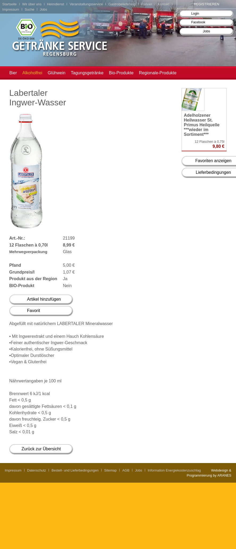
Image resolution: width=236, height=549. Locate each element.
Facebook (198, 22)
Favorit (33, 310)
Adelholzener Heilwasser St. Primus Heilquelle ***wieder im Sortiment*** (202, 125)
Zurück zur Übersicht (41, 449)
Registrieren (206, 4)
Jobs (206, 31)
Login (195, 13)
